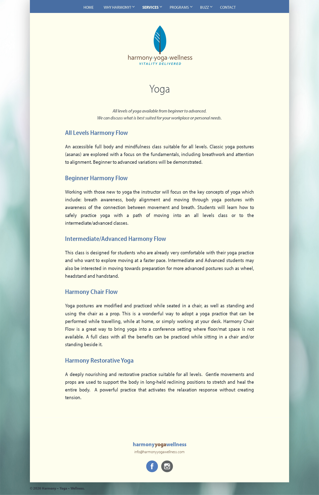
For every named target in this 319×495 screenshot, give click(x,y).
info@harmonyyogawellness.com (159, 452)
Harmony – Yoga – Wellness (159, 49)
